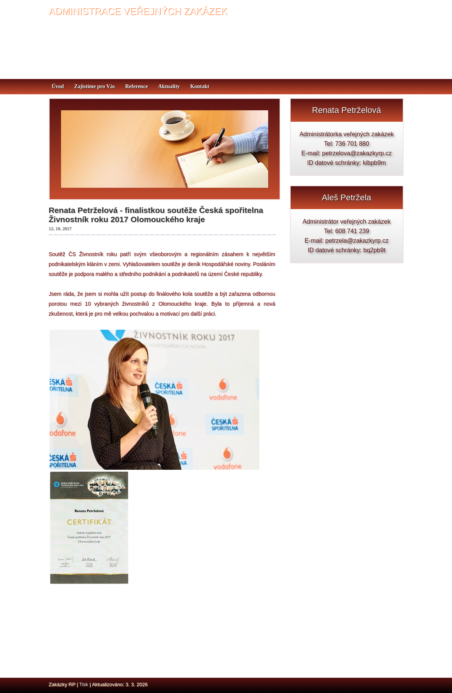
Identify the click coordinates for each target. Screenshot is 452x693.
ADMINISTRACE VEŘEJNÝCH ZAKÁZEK (138, 11)
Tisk (83, 684)
